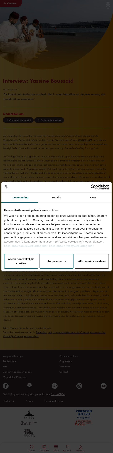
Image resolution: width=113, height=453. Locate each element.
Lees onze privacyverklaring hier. (71, 245)
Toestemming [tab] (20, 197)
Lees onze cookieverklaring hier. (26, 245)
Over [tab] (93, 197)
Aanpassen (56, 261)
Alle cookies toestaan (91, 261)
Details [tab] (56, 197)
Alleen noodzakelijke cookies (21, 261)
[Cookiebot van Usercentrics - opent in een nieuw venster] (93, 187)
